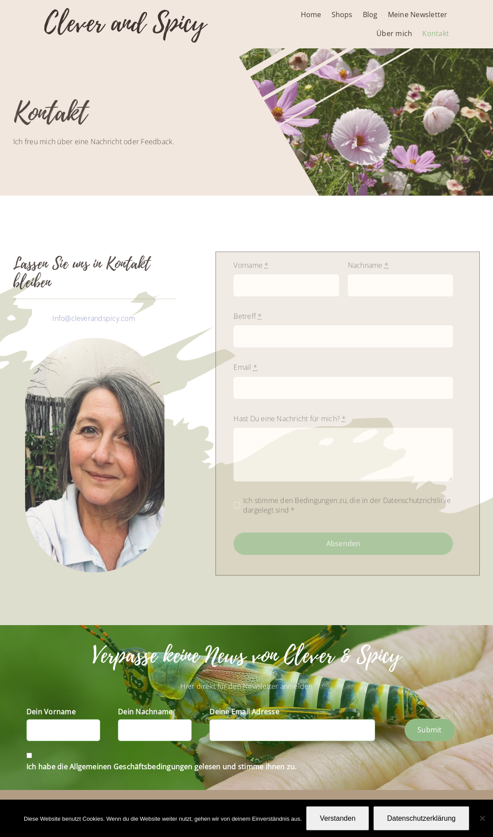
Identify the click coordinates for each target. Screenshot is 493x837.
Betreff (248, 319)
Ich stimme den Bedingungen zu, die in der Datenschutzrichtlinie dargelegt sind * (347, 508)
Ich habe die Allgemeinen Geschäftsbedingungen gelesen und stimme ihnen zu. (161, 766)
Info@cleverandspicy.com (94, 320)
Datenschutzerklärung (421, 818)
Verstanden (337, 818)
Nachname (368, 268)
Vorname (251, 268)
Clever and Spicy (125, 23)
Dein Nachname (145, 712)
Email (245, 370)
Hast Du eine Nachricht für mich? (290, 422)
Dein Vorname (51, 712)
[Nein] (482, 818)
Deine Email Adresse (244, 712)
